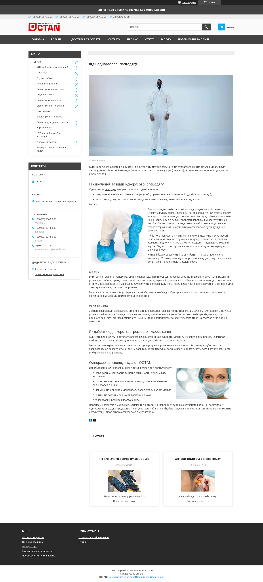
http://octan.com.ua (45, 269)
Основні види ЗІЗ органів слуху (198, 458)
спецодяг (110, 189)
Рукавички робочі (47, 83)
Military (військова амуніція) (52, 67)
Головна (38, 39)
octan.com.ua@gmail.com (49, 274)
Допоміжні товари (47, 142)
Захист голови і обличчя (50, 105)
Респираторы (29, 546)
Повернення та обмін (193, 39)
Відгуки (166, 39)
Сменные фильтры (32, 542)
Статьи (83, 542)
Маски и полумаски (33, 537)
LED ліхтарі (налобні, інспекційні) (49, 135)
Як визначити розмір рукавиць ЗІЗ (124, 458)
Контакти (114, 39)
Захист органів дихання (50, 89)
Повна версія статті (124, 501)
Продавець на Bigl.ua (131, 574)
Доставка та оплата (85, 39)
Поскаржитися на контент (121, 577)
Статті (150, 39)
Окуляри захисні (46, 94)
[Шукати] (206, 27)
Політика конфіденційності (150, 577)
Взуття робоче (45, 78)
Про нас (133, 39)
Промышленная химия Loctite (38, 555)
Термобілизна (44, 127)
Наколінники (44, 111)
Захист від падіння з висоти (52, 122)
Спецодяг (42, 72)
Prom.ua (148, 570)
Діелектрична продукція (50, 116)
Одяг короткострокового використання (112, 166)
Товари (56, 39)
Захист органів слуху (49, 100)
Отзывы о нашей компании (94, 537)
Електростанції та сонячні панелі (51, 149)
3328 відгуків (189, 2)
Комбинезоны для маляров (37, 551)
